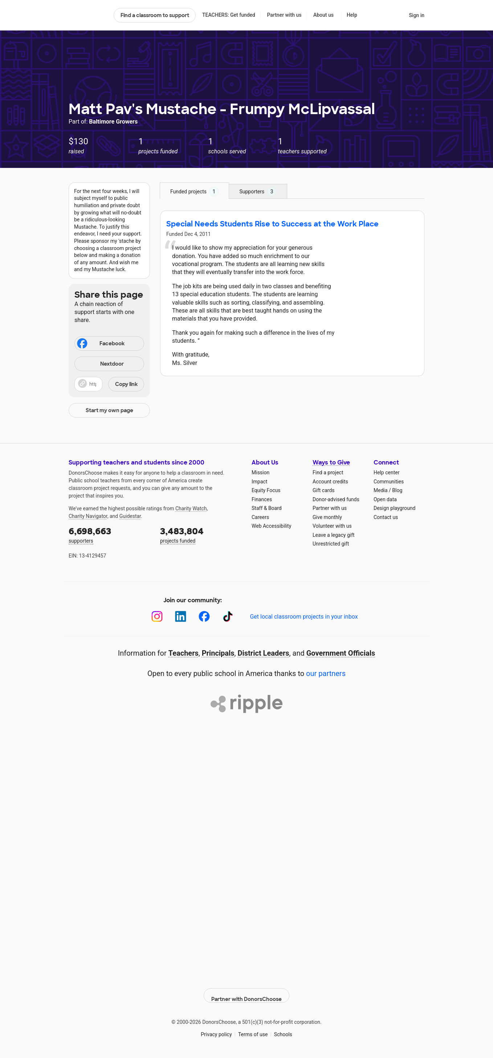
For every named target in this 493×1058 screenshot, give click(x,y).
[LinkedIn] (180, 616)
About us (323, 15)
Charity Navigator (88, 516)
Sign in (416, 15)
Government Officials (340, 653)
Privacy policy (216, 1029)
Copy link (126, 384)
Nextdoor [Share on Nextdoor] (100, 364)
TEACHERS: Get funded (228, 15)
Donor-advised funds (336, 499)
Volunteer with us (332, 526)
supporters (109, 534)
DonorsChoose (88, 15)
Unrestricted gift (331, 544)
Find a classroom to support (155, 15)
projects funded (200, 534)
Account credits (330, 481)
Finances (262, 499)
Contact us (386, 517)
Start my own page (109, 410)
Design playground (394, 508)
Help (352, 15)
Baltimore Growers (113, 121)
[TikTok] (227, 616)
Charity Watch (191, 508)
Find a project (328, 472)
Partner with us (284, 15)
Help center (386, 472)
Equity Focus (266, 490)
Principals (218, 653)
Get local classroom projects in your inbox (304, 616)
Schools (283, 1029)
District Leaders (263, 653)
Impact (259, 481)
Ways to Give (331, 462)
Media (381, 490)
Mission (260, 472)
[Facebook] (204, 616)
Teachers (183, 653)
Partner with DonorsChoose (246, 990)
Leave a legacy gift (334, 535)
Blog (397, 490)
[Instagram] (157, 616)
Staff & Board (267, 508)
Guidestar (130, 516)
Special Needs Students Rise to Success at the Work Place (272, 224)
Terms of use (253, 1029)
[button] (109, 384)
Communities (389, 481)
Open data (385, 499)
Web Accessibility (271, 526)
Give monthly (327, 517)
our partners (326, 673)
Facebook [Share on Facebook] (100, 344)
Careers (260, 517)
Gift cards (324, 490)
